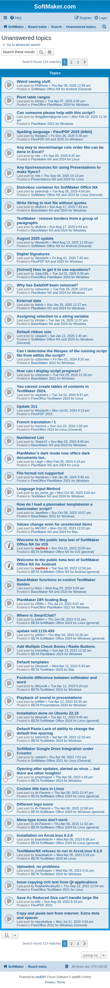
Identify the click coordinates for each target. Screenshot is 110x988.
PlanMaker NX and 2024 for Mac (54, 532)
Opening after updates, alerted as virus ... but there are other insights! (58, 770)
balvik (39, 304)
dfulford (40, 207)
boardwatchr (44, 839)
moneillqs (41, 650)
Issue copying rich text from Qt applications (57, 882)
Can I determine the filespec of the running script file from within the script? (62, 353)
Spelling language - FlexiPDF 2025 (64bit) (54, 132)
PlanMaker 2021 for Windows (52, 123)
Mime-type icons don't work (42, 820)
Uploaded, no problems (38, 866)
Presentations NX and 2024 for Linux (57, 179)
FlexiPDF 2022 (42, 414)
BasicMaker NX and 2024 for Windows (58, 210)
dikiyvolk (41, 686)
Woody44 (41, 242)
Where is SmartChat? (36, 615)
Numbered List (30, 437)
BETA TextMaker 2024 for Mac (53, 669)
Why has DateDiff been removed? (47, 285)
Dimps (39, 101)
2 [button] (71, 62)
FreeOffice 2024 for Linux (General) (56, 429)
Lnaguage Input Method (38, 489)
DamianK (41, 666)
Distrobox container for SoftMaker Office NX (57, 187)
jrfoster (40, 320)
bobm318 (41, 737)
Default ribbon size (34, 332)
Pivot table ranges (33, 97)
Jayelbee (41, 512)
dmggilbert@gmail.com (51, 116)
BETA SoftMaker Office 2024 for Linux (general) (65, 623)
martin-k (41, 548)
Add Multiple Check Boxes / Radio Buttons (56, 646)
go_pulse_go (44, 492)
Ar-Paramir (42, 792)
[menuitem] (15, 17)
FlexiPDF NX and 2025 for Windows (57, 139)
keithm (39, 619)
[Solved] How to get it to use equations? (53, 269)
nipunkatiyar (43, 921)
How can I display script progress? (49, 371)
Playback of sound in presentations (49, 697)
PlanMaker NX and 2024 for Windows (58, 292)
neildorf (40, 757)
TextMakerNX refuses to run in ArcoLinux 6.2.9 (59, 851)
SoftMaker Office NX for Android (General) (61, 89)
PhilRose (41, 85)
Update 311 (27, 406)
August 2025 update (35, 238)
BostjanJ (41, 135)
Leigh (39, 461)
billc (37, 901)
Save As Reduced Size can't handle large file (57, 897)
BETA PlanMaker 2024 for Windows (56, 654)
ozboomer (42, 289)
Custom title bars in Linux (40, 788)
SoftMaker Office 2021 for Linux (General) (61, 760)
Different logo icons (35, 804)
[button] (85, 62)
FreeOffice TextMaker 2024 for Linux (57, 398)
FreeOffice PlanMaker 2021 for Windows (60, 480)
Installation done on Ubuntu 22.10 (48, 713)
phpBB (39, 977)
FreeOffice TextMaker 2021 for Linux (57, 889)
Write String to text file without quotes (52, 203)
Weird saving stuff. (34, 81)
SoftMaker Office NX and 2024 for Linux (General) (67, 195)
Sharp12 (41, 441)
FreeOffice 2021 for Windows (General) (59, 925)
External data (29, 300)
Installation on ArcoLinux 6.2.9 (45, 835)
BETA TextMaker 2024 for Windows (56, 689)
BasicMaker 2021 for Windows (53, 363)
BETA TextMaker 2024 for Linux (53, 858)
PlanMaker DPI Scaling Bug (42, 600)
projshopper (43, 777)
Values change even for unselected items (54, 524)
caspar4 (40, 336)
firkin (38, 588)
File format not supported (40, 473)
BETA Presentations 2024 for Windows (59, 705)
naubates (41, 395)
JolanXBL (42, 273)
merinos (40, 426)
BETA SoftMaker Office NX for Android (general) (65, 571)
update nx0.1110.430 (35, 631)
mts (37, 155)
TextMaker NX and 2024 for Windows (57, 496)
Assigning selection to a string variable (53, 316)
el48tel (39, 635)
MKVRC (41, 528)
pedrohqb (42, 191)
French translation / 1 (36, 422)
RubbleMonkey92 (47, 886)
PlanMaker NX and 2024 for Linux (55, 159)
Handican (41, 477)
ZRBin (39, 603)
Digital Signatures (33, 254)
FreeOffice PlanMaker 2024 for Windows (60, 104)
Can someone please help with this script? (56, 112)
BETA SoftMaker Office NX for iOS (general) (62, 551)
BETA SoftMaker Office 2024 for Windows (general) (67, 638)
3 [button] (78, 62)
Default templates (33, 662)
